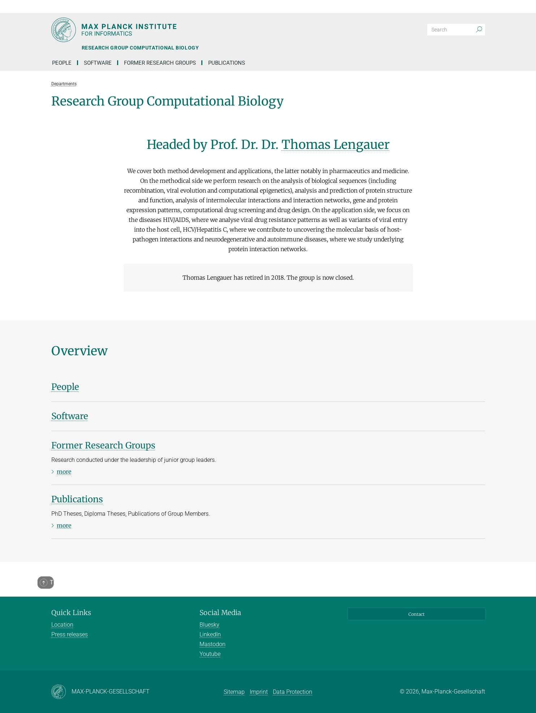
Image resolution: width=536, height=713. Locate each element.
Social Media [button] (220, 612)
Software (98, 63)
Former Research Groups (160, 63)
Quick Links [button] (71, 612)
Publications (226, 63)
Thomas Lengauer (336, 144)
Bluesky (209, 624)
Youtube (210, 653)
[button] (478, 6)
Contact (416, 614)
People (62, 63)
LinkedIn (210, 634)
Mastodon (213, 644)
